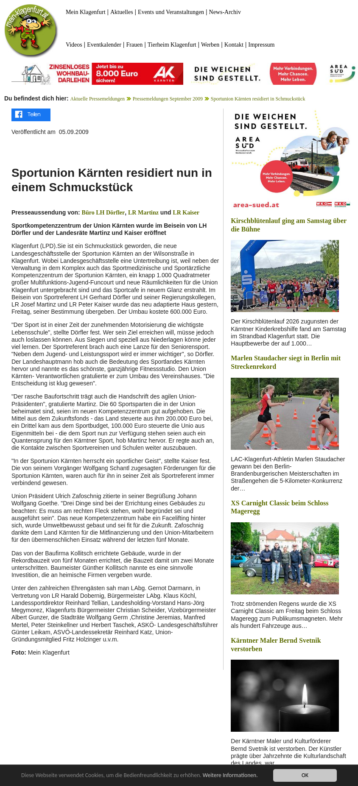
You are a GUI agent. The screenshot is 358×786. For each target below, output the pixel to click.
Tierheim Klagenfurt (172, 45)
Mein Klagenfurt (86, 12)
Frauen (134, 45)
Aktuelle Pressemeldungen (97, 99)
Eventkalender (104, 45)
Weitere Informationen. (230, 775)
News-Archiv (225, 12)
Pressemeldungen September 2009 (168, 99)
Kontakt (233, 45)
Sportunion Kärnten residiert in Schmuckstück (258, 99)
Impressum (261, 45)
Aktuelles (121, 12)
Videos (74, 45)
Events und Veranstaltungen (171, 12)
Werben (210, 45)
